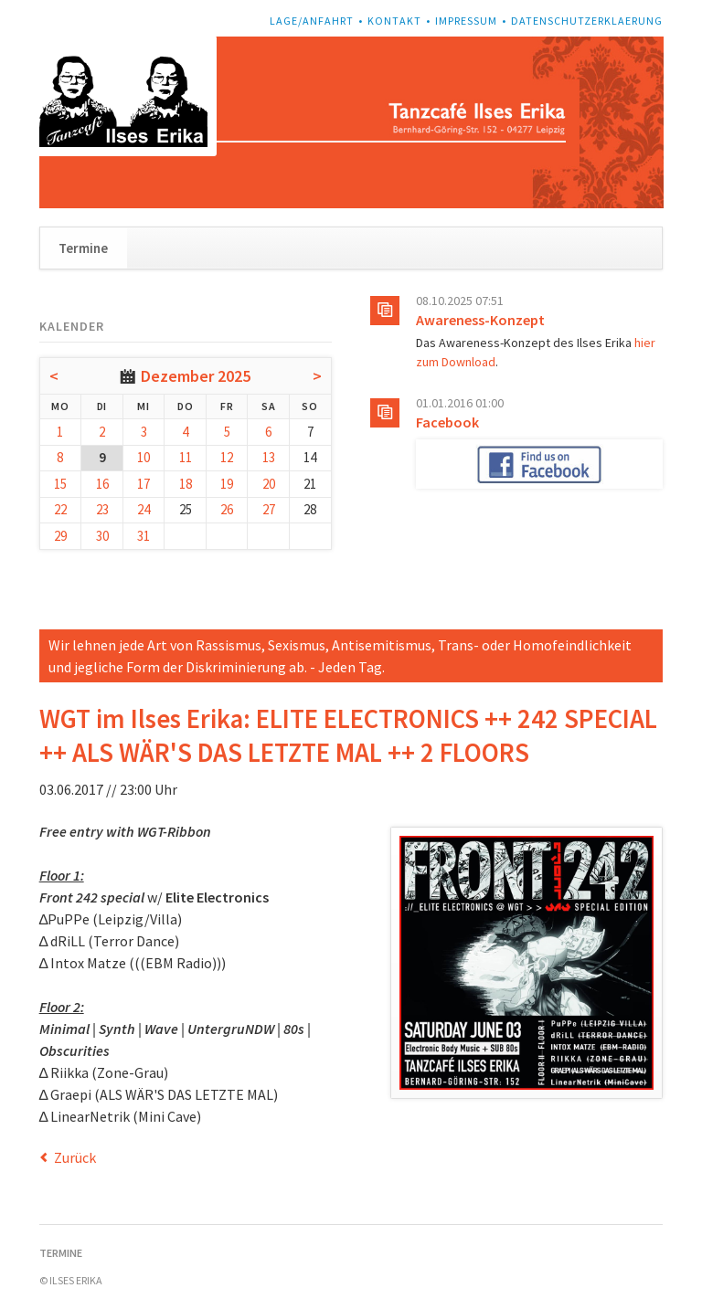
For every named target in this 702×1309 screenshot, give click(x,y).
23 (102, 509)
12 (226, 457)
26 (226, 509)
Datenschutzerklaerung (587, 20)
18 (185, 483)
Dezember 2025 (195, 375)
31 (143, 535)
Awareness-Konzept (480, 320)
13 (268, 457)
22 (60, 509)
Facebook (447, 422)
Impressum (466, 20)
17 (143, 483)
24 (143, 509)
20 (268, 483)
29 (60, 535)
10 (143, 457)
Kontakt (394, 20)
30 (102, 535)
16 (102, 483)
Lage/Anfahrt (312, 20)
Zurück (75, 1157)
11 (185, 457)
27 (268, 509)
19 (226, 483)
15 (60, 483)
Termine (83, 248)
